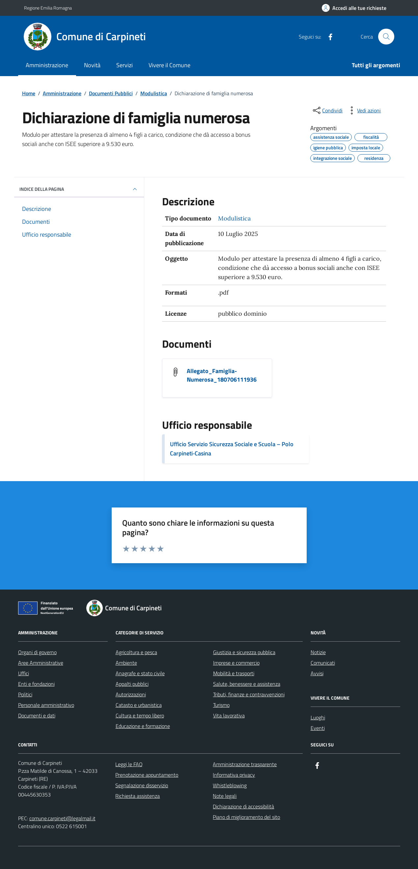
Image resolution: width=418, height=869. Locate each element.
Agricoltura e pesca (136, 652)
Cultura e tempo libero (140, 715)
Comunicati (323, 663)
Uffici (23, 673)
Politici (25, 694)
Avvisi (317, 673)
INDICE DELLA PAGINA (79, 189)
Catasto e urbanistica (139, 705)
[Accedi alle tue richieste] (354, 8)
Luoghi (318, 717)
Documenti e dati (36, 715)
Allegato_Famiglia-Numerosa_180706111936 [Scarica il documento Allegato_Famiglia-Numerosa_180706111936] (222, 375)
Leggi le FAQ (129, 764)
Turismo (221, 705)
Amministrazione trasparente (245, 764)
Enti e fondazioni (36, 684)
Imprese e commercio (236, 663)
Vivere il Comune (169, 65)
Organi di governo (37, 652)
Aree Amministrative (40, 663)
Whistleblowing (230, 785)
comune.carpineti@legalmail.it (62, 818)
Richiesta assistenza (137, 796)
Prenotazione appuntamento (146, 775)
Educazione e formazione (143, 726)
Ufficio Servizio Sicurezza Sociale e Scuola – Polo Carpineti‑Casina (231, 449)
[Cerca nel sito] (386, 36)
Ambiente (126, 663)
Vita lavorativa (229, 715)
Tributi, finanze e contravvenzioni (249, 694)
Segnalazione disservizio (141, 785)
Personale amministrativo (46, 705)
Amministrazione (47, 65)
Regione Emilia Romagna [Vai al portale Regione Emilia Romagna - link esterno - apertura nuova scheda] (48, 7)
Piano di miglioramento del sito (246, 817)
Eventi (318, 728)
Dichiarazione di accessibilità (243, 806)
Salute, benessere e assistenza (246, 684)
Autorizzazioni (131, 694)
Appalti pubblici (132, 684)
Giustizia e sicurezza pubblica (244, 652)
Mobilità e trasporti (233, 673)
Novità (92, 65)
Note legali (225, 796)
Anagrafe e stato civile (140, 673)
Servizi (124, 65)
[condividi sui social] (327, 110)
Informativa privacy (234, 775)
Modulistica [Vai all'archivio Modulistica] (234, 218)
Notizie (318, 652)
